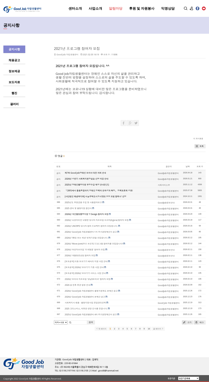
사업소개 (95, 8)
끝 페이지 (158, 329)
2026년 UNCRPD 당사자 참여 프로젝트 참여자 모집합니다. (91, 226)
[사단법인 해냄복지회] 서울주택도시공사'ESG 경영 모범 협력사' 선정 (95, 196)
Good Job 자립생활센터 (67, 54)
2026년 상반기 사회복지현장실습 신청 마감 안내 (86, 178)
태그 (199, 322)
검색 (91, 322)
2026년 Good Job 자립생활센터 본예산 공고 (85, 296)
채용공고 (14, 60)
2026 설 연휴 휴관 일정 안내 (77, 285)
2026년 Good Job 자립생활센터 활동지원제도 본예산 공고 (91, 290)
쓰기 (186, 322)
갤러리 (14, 104)
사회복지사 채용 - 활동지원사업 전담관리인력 (85, 302)
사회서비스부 (164, 185)
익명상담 (168, 8)
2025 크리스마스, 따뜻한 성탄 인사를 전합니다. (86, 308)
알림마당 (115, 8)
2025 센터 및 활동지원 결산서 (78, 208)
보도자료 (14, 82)
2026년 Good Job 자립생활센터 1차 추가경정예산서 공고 (91, 231)
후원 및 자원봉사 (141, 8)
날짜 (188, 166)
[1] (107, 184)
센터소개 (75, 8)
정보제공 (14, 71)
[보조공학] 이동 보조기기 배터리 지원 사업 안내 (86, 261)
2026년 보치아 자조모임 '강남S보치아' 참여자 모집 (87, 279)
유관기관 (171, 378)
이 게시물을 (198, 138)
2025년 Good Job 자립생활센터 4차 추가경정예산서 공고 (91, 314)
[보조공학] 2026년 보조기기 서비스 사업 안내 (85, 273)
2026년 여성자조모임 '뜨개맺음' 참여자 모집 (85, 249)
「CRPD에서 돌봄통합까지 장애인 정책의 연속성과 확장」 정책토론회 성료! (99, 190)
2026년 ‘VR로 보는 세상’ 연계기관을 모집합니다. (86, 237)
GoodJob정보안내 (166, 202)
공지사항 (14, 49)
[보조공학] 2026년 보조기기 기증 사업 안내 (84, 267)
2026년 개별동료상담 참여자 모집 (80, 255)
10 (149, 329)
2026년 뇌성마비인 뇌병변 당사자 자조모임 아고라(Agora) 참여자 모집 (97, 220)
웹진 (14, 93)
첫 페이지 (101, 329)
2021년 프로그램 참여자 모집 (77, 48)
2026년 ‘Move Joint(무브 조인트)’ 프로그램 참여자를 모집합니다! (94, 243)
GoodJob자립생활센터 (168, 173)
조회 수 (200, 166)
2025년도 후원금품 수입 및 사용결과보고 (83, 202)
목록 (199, 146)
